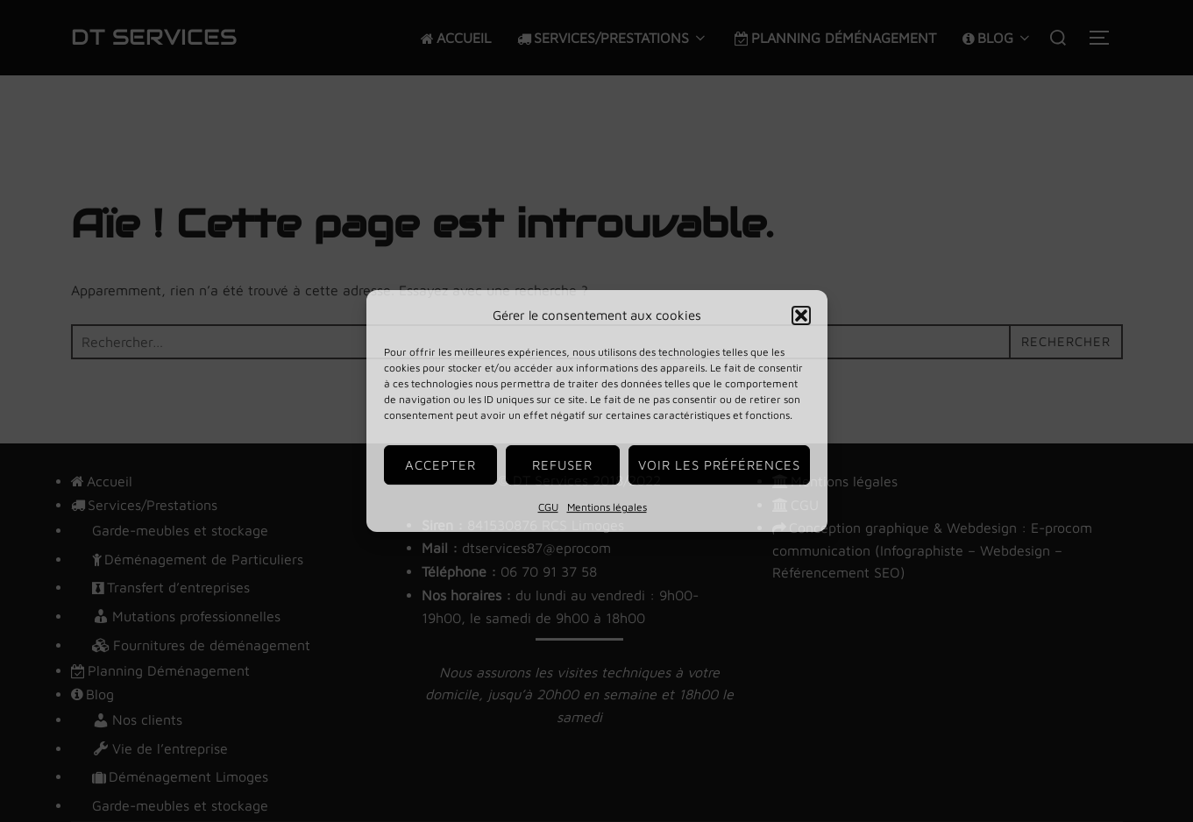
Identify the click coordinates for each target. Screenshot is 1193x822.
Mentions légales (607, 507)
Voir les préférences (719, 464)
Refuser (562, 464)
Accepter (440, 464)
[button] (801, 315)
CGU (548, 507)
